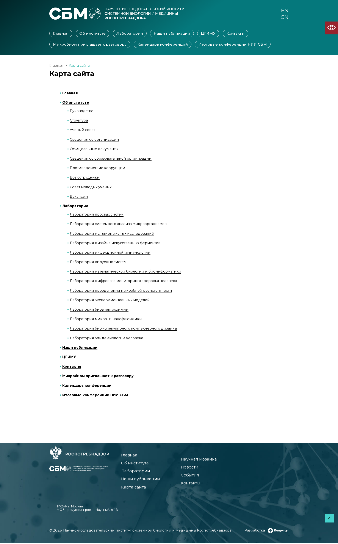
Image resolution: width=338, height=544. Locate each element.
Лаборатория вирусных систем (98, 262)
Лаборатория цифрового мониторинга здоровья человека (123, 281)
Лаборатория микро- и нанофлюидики (106, 319)
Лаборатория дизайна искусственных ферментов (115, 243)
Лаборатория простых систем (97, 215)
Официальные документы (94, 149)
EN (284, 10)
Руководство (81, 111)
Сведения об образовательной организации (111, 159)
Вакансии (79, 197)
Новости (189, 467)
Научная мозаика (198, 459)
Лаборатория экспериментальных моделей (110, 300)
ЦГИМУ (208, 34)
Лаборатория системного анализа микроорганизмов (118, 224)
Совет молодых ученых (90, 187)
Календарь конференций (162, 44)
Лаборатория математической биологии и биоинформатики (125, 272)
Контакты (235, 34)
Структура (79, 121)
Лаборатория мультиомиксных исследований (112, 234)
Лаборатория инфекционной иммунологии (110, 253)
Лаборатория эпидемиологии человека (106, 338)
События (189, 475)
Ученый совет (82, 130)
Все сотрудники (85, 178)
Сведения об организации (94, 140)
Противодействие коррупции (97, 168)
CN (284, 17)
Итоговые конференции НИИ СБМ (233, 44)
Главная (61, 34)
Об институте (92, 34)
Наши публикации (172, 34)
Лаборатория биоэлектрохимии (99, 310)
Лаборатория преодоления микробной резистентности (121, 291)
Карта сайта (133, 487)
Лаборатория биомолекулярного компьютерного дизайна (123, 329)
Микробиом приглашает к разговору (90, 44)
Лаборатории (129, 34)
